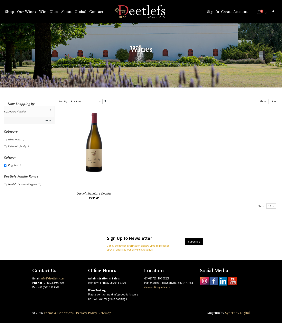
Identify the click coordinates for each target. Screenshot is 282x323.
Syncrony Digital (237, 313)
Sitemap (105, 313)
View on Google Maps (157, 287)
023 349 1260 (95, 299)
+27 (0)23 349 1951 (48, 287)
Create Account (234, 12)
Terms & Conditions (59, 313)
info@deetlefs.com (52, 278)
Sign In (213, 12)
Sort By (63, 101)
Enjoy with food (19, 146)
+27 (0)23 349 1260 (53, 283)
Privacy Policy (86, 313)
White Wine (16, 139)
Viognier (15, 165)
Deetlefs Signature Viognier (94, 193)
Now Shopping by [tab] (21, 103)
